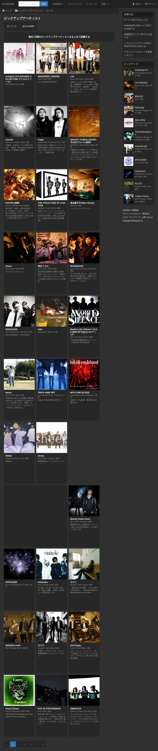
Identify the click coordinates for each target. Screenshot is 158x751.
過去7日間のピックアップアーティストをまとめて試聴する (59, 36)
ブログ (125, 217)
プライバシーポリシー (132, 214)
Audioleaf (8, 3)
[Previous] (7, 744)
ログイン (150, 4)
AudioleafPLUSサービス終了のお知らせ (138, 27)
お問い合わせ (147, 217)
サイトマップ (134, 217)
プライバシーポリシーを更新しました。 (138, 53)
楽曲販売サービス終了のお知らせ (138, 36)
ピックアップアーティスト (31, 10)
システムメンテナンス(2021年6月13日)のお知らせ (137, 44)
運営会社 (146, 214)
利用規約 (135, 210)
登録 (137, 4)
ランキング (91, 4)
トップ (8, 10)
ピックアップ (74, 4)
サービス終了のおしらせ (136, 20)
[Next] (43, 744)
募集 (105, 4)
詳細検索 (58, 4)
